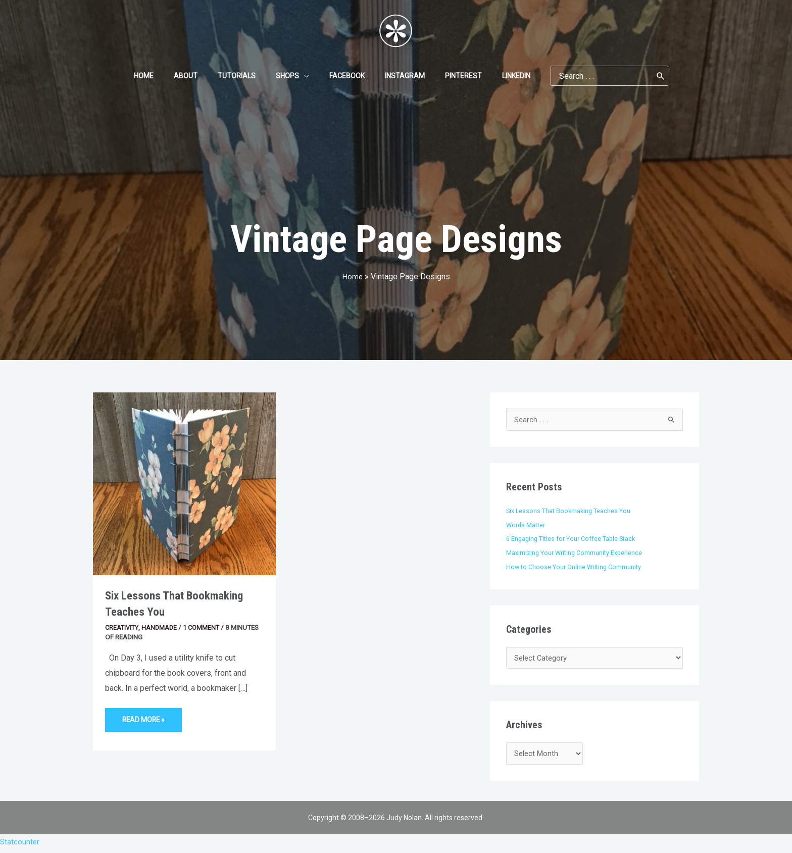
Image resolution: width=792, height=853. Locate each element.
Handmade (161, 627)
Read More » (146, 716)
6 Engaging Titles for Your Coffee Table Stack (574, 539)
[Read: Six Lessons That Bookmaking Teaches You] (184, 483)
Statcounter (20, 845)
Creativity (122, 627)
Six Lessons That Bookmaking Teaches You (570, 511)
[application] (307, 76)
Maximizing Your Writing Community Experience (577, 553)
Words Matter (527, 525)
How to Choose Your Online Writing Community (576, 567)
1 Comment (205, 627)
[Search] (636, 75)
